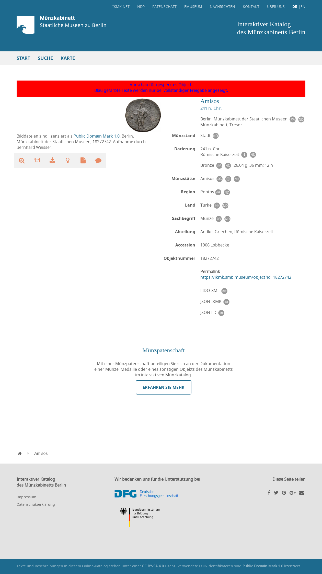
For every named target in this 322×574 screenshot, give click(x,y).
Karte (68, 58)
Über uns (276, 6)
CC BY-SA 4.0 (153, 566)
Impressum (26, 496)
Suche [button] (45, 58)
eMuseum (193, 6)
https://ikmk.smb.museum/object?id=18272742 (245, 277)
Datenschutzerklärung (36, 504)
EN (303, 6)
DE (294, 6)
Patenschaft (164, 6)
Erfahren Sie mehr (164, 387)
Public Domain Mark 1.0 (97, 136)
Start (23, 58)
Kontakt (251, 6)
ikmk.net (121, 6)
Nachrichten (222, 6)
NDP (141, 6)
